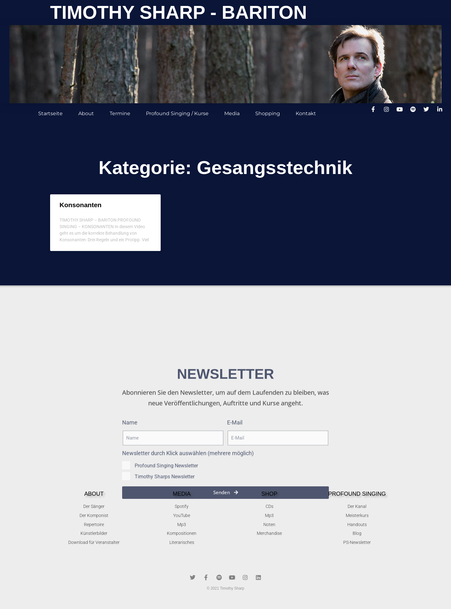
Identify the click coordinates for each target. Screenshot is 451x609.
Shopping (267, 113)
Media (232, 113)
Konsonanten (80, 204)
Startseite (50, 113)
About (86, 113)
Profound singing (357, 494)
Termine (120, 113)
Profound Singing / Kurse (177, 113)
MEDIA (181, 494)
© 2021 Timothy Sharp (225, 588)
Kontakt (306, 113)
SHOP (269, 494)
